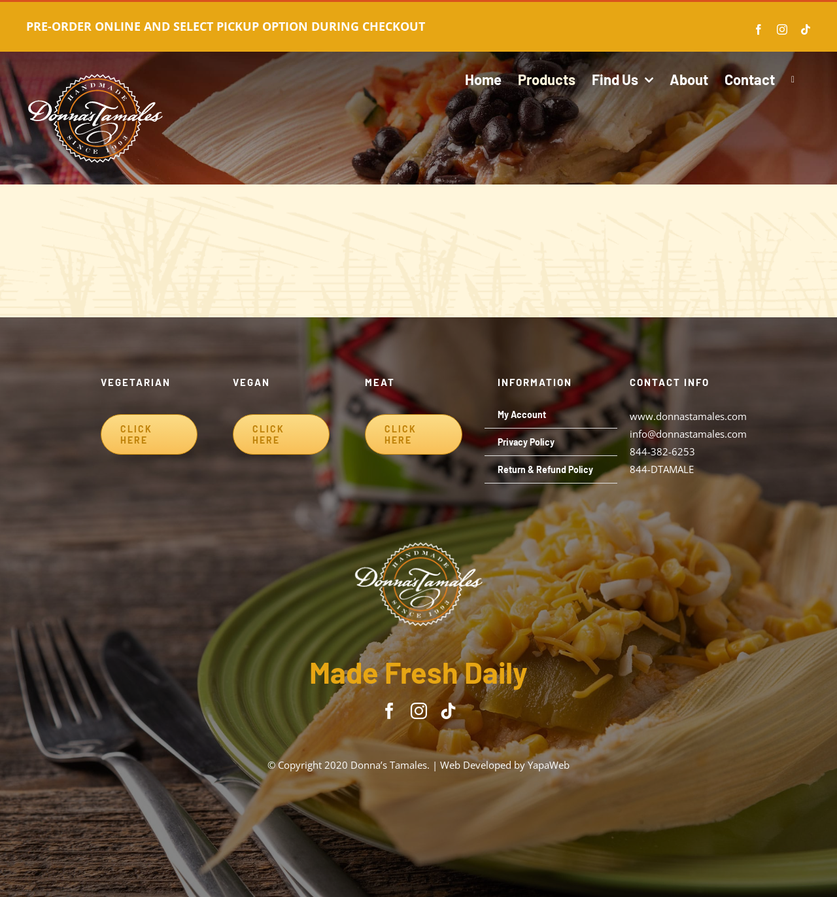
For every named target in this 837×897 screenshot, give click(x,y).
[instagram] (419, 711)
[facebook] (389, 711)
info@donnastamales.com (688, 433)
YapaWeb (549, 764)
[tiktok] (448, 711)
